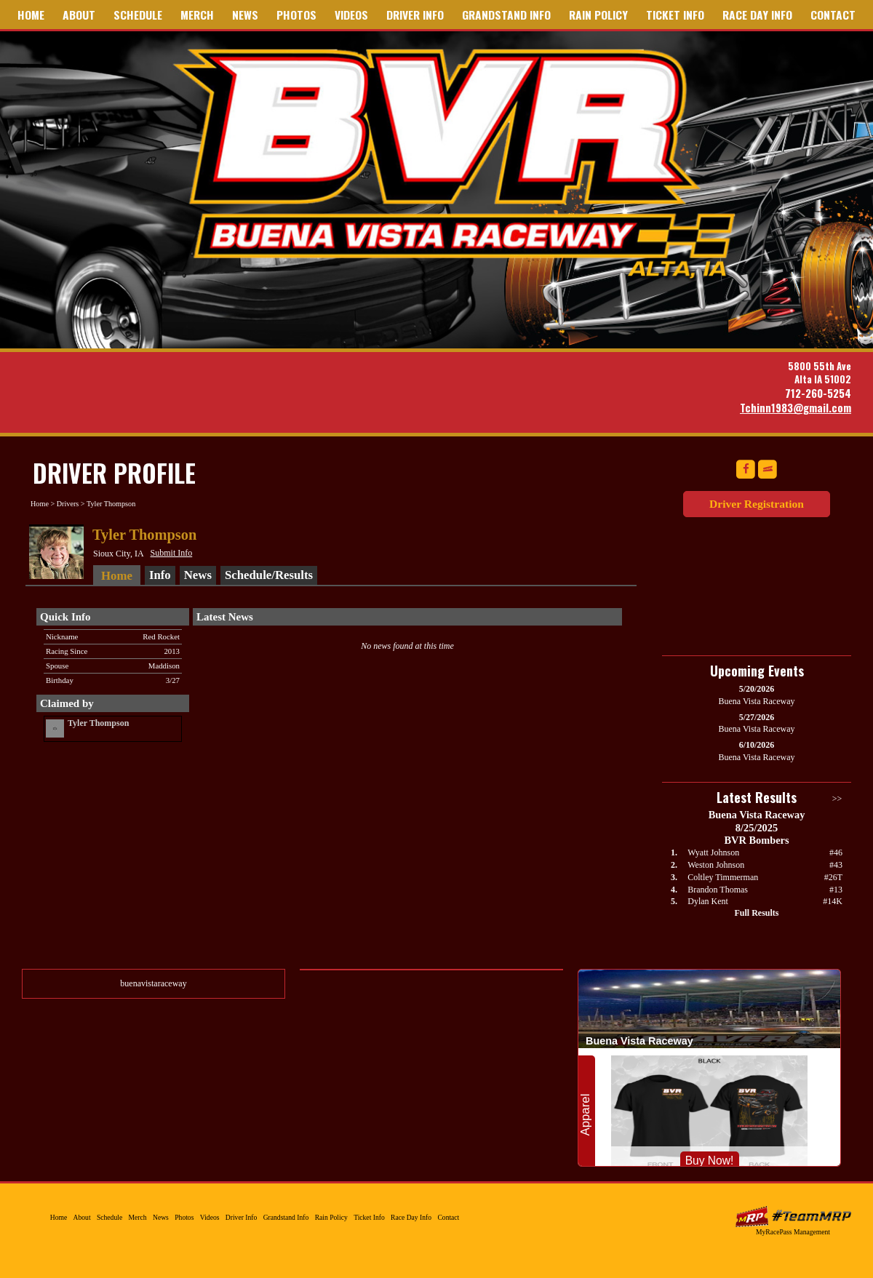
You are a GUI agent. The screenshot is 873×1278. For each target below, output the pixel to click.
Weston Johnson (715, 865)
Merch (197, 14)
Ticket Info (675, 14)
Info (160, 575)
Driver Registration (756, 504)
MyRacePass (793, 1216)
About (79, 14)
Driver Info (415, 14)
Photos (296, 14)
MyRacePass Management (793, 1232)
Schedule (137, 14)
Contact (833, 14)
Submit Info (172, 553)
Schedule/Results (269, 575)
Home (30, 14)
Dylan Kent (707, 901)
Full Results (756, 913)
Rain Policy (598, 14)
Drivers (68, 504)
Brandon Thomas (717, 889)
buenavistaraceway (153, 983)
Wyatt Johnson (713, 852)
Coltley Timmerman (722, 877)
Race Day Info (757, 14)
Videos (351, 14)
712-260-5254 (818, 393)
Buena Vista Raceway (460, 162)
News (245, 14)
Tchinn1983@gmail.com (795, 407)
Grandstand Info (506, 14)
